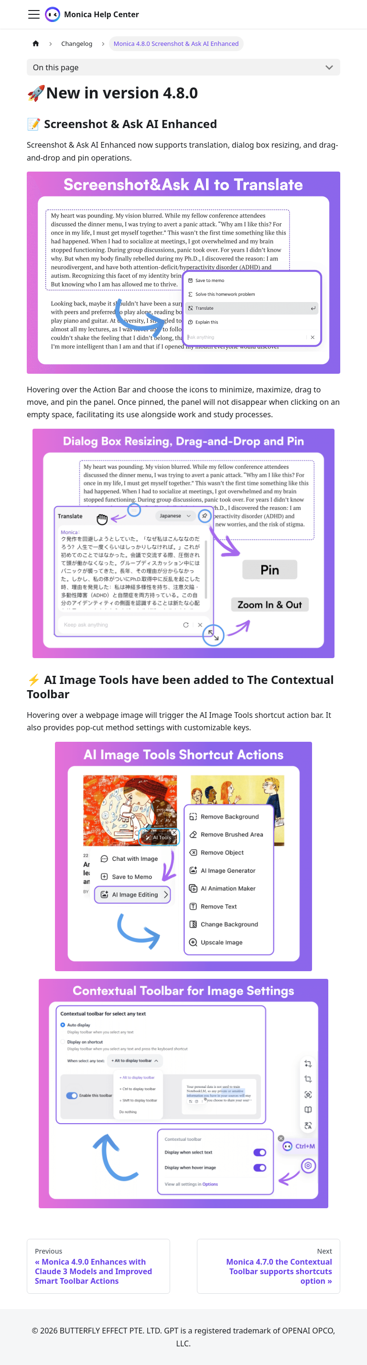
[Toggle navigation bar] (34, 14)
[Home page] (36, 43)
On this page (56, 67)
